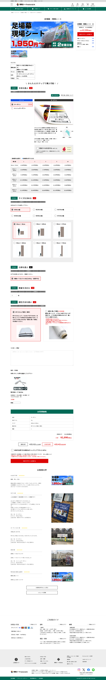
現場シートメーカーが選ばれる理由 (73, 656)
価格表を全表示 (17, 158)
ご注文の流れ (28, 659)
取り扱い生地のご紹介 (72, 661)
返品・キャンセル (44, 661)
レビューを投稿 (42, 592)
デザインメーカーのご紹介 (31, 663)
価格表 (68, 659)
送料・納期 (42, 659)
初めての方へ (28, 656)
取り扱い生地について (67, 95)
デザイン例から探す (54, 9)
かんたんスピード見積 (87, 656)
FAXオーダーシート (87, 659)
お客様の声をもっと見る (42, 587)
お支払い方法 (43, 656)
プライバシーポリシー (22, 678)
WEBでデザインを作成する (29, 461)
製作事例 (85, 661)
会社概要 (13, 678)
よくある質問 (88, 9)
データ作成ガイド (29, 661)
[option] (42, 35)
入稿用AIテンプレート (71, 9)
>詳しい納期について (47, 454)
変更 (93, 38)
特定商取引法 (33, 678)
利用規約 (41, 678)
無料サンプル (70, 664)
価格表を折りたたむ (28, 158)
